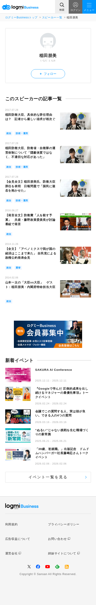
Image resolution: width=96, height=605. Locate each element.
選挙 (18, 267)
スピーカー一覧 (52, 17)
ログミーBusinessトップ (21, 17)
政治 (8, 133)
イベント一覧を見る (48, 477)
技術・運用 (22, 133)
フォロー (48, 74)
